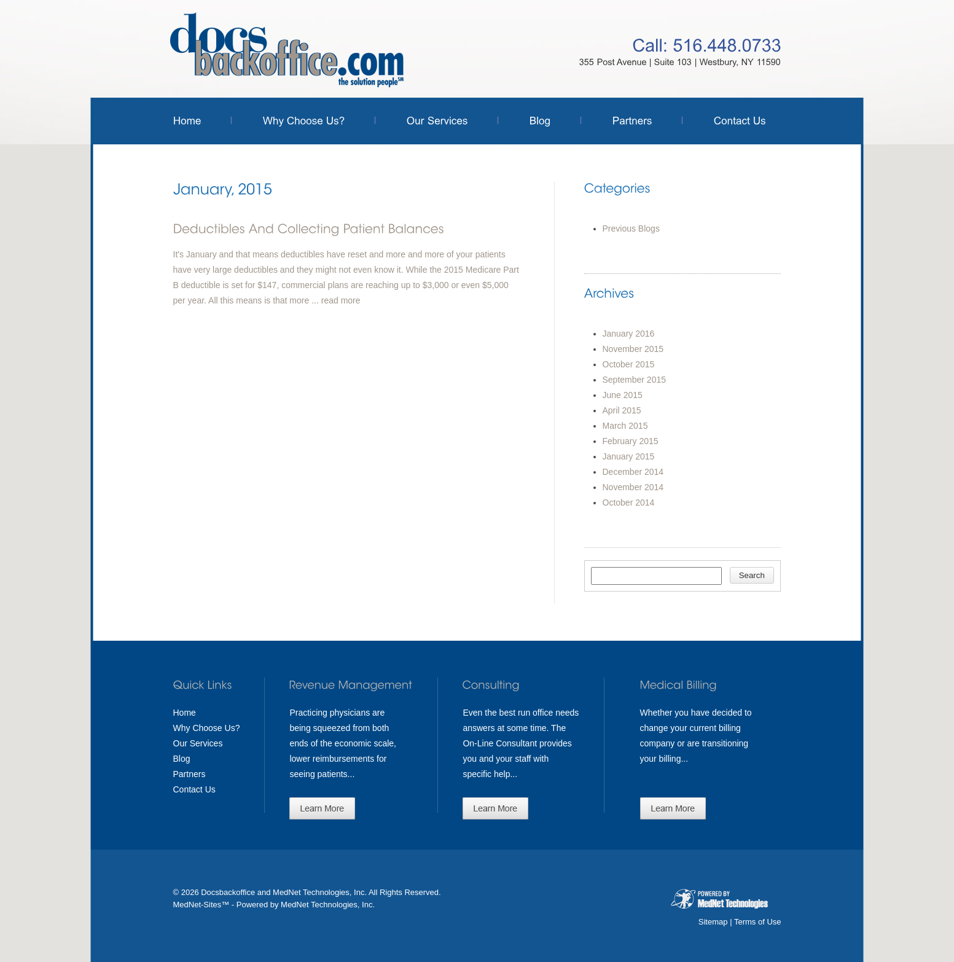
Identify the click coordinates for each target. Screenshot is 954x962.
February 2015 (631, 441)
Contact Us (194, 789)
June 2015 (623, 395)
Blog (181, 759)
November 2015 (633, 349)
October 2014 (629, 502)
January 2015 (629, 456)
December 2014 (633, 472)
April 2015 (622, 410)
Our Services (198, 743)
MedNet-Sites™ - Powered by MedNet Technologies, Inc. (274, 904)
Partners (189, 774)
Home (184, 713)
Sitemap (713, 921)
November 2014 (633, 487)
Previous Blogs (631, 228)
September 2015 (635, 380)
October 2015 (629, 364)
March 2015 (625, 426)
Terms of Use (757, 921)
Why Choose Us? (206, 728)
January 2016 (629, 333)
